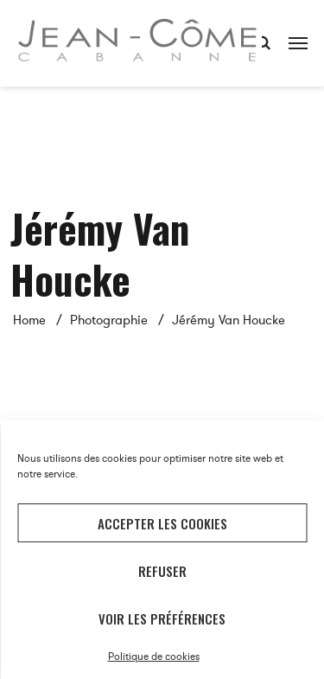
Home (29, 320)
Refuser (162, 570)
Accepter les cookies (162, 523)
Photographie (109, 320)
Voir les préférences (162, 618)
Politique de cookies (154, 656)
